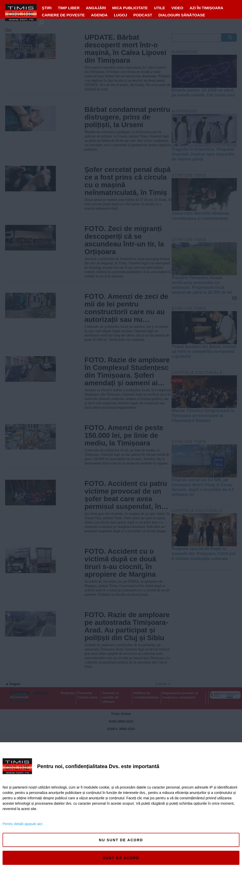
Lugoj (120, 15)
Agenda (99, 15)
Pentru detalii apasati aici (23, 824)
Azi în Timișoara (206, 8)
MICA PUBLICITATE (130, 8)
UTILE (159, 8)
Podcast (142, 15)
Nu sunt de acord (121, 840)
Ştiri (46, 8)
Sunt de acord (121, 858)
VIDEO (177, 8)
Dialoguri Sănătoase (182, 15)
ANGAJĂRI (96, 8)
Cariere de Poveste (63, 15)
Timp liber (69, 8)
